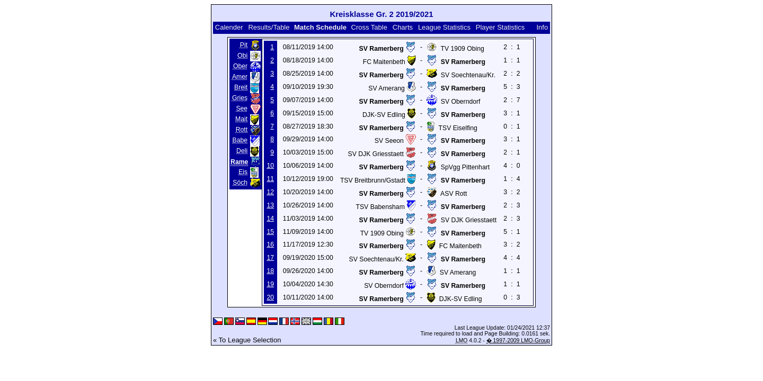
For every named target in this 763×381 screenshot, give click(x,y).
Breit (240, 87)
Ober (240, 66)
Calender (229, 27)
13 (270, 205)
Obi (242, 55)
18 (270, 271)
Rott (241, 129)
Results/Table (268, 27)
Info (542, 27)
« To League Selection (247, 340)
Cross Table (369, 27)
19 (270, 284)
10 (270, 165)
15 (270, 231)
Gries (239, 98)
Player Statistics (500, 27)
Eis (242, 172)
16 (270, 244)
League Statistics (444, 27)
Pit (243, 45)
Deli (241, 151)
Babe (240, 140)
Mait (241, 119)
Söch (240, 182)
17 (270, 257)
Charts (403, 27)
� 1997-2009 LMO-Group (518, 340)
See (241, 108)
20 (270, 297)
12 (270, 192)
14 (270, 218)
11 (270, 179)
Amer (239, 76)
